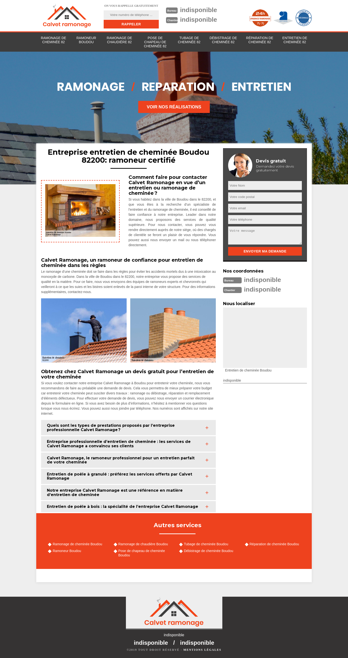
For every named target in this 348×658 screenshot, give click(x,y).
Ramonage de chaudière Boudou (143, 544)
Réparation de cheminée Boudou (274, 544)
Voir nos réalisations (174, 107)
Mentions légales (202, 649)
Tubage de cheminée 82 (189, 40)
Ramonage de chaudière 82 (119, 40)
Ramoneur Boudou (86, 40)
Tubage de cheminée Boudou (206, 544)
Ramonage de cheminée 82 (53, 40)
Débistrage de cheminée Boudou (208, 551)
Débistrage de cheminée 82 (223, 40)
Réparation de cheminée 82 (259, 40)
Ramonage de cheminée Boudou (77, 544)
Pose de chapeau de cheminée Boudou (141, 553)
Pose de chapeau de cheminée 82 (155, 42)
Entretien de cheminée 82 (294, 40)
